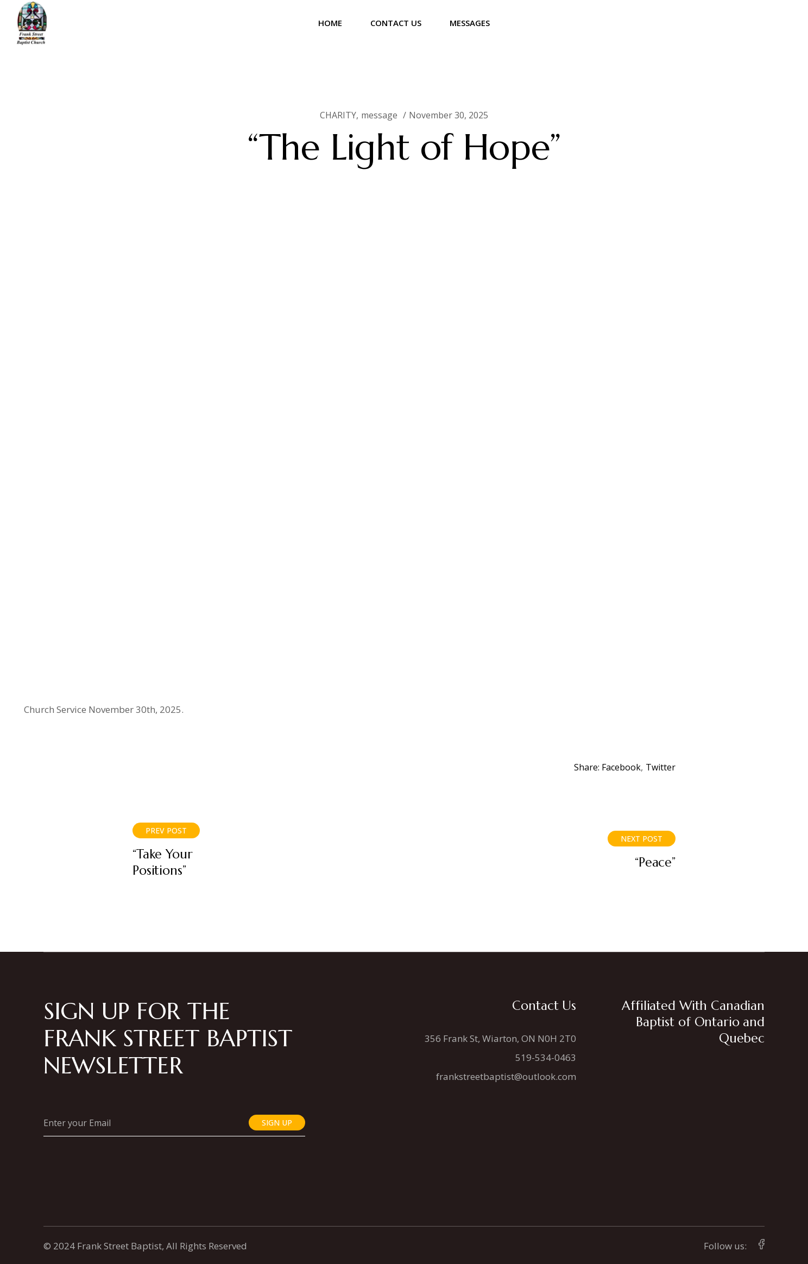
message (379, 115)
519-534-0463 (545, 1057)
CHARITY (338, 115)
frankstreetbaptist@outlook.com (506, 1076)
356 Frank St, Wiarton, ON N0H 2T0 (500, 1038)
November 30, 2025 (448, 115)
